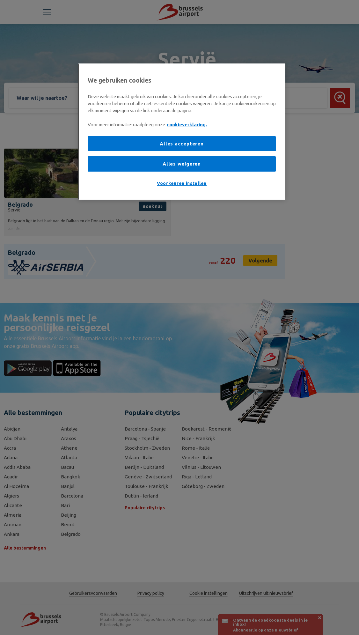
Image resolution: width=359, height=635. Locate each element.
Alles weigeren (182, 163)
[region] (181, 131)
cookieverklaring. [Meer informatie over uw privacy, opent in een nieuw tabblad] (187, 124)
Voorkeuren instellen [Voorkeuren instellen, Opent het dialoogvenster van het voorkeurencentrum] (182, 183)
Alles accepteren (181, 143)
